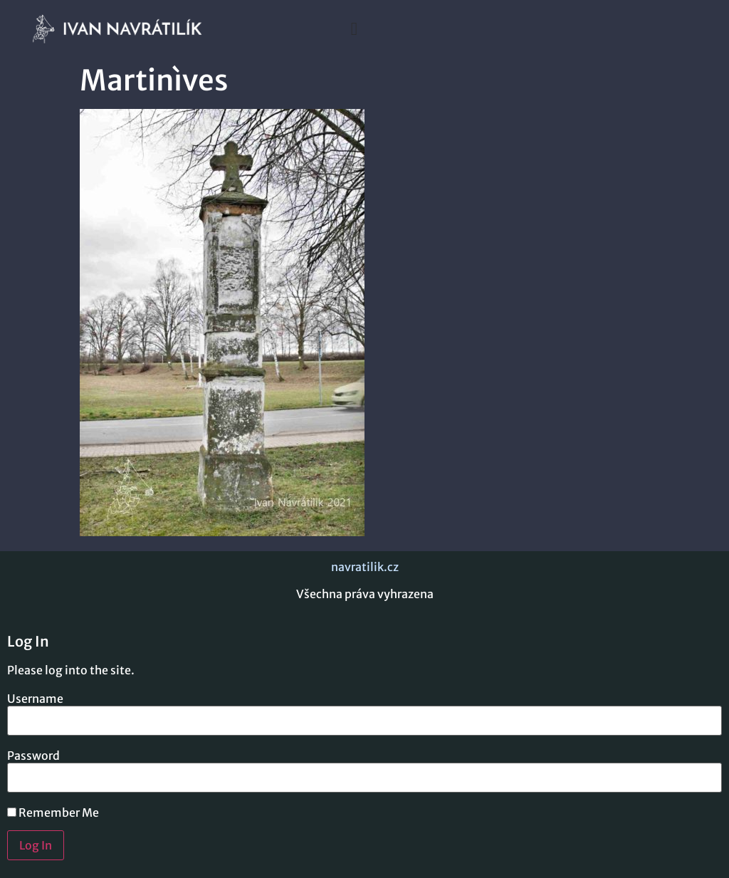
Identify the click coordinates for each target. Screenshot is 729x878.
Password (33, 755)
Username (35, 698)
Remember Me (53, 812)
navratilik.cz (365, 567)
